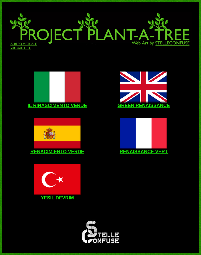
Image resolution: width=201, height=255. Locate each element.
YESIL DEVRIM (57, 197)
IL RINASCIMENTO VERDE (57, 105)
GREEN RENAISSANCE (144, 105)
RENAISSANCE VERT (144, 151)
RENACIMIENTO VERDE (57, 151)
